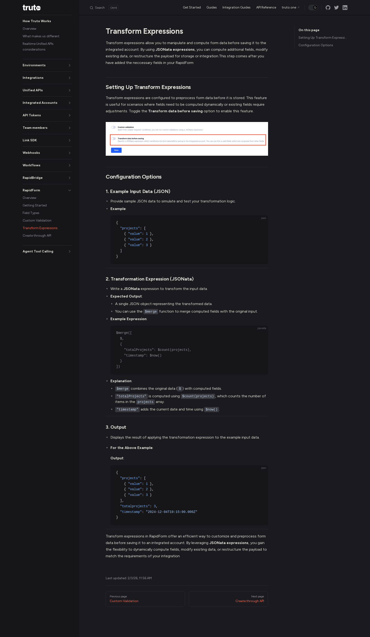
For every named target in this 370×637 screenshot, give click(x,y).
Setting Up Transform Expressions (323, 38)
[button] (47, 21)
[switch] (313, 7)
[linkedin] (345, 7)
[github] (328, 7)
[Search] (104, 7)
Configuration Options (316, 45)
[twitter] (336, 7)
